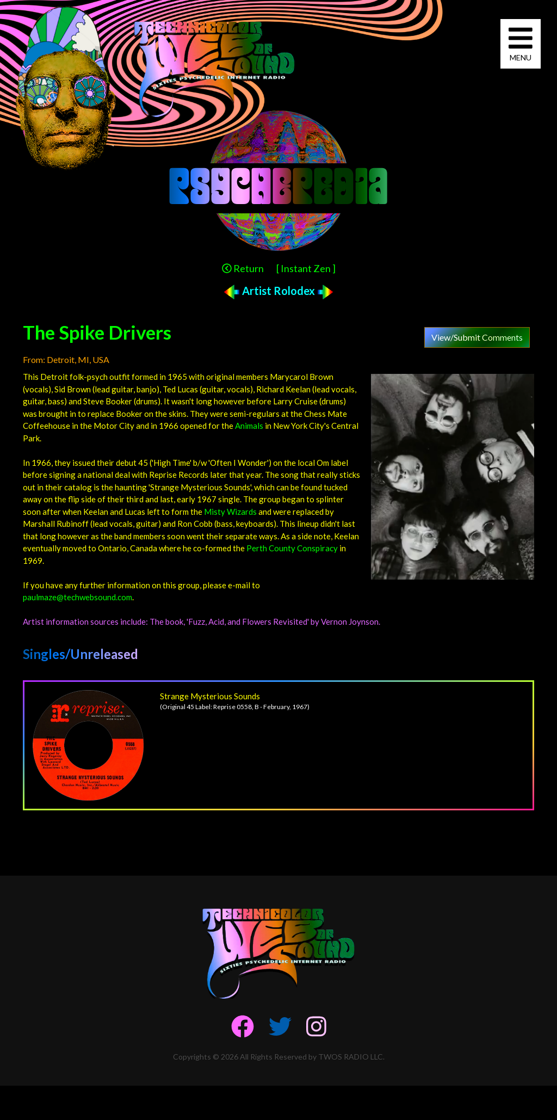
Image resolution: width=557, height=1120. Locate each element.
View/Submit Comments (477, 337)
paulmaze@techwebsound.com (77, 597)
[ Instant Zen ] (306, 268)
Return (243, 268)
